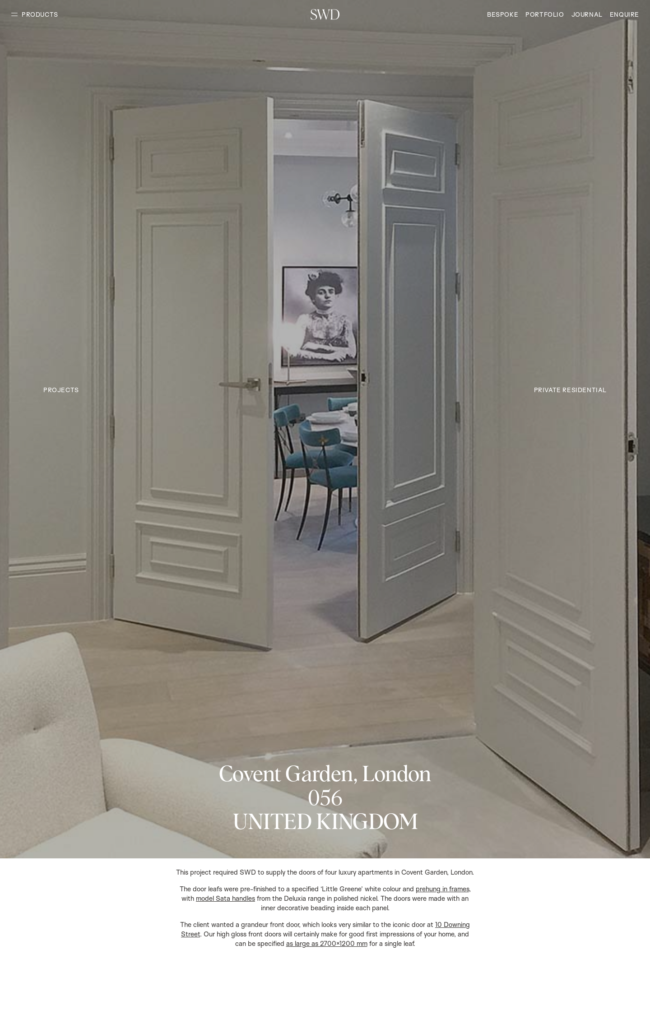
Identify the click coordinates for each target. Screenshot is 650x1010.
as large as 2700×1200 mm (326, 943)
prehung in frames (442, 889)
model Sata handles (225, 898)
